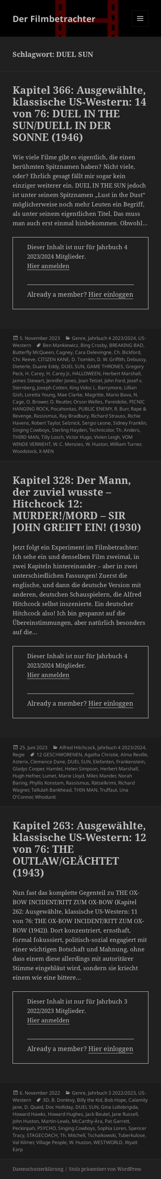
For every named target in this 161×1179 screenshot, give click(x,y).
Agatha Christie (101, 754)
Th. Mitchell (72, 1135)
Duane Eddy (46, 366)
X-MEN (46, 451)
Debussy (136, 359)
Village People (51, 1142)
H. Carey (34, 373)
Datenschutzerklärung (38, 1169)
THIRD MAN (26, 437)
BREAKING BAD (126, 345)
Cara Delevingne (93, 352)
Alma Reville (134, 754)
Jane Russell (125, 1114)
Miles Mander (101, 775)
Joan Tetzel (90, 380)
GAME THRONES (105, 366)
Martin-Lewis (55, 1121)
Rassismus (45, 415)
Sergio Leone (96, 423)
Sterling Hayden (69, 430)
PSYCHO (46, 1128)
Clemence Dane (47, 761)
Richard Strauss (108, 415)
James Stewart (28, 380)
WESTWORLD (108, 1142)
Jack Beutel (98, 1114)
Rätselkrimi (103, 782)
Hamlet (54, 768)
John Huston (26, 1121)
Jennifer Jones (61, 380)
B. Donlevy (63, 1100)
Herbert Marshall (122, 373)
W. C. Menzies (68, 444)
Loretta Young (40, 394)
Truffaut (108, 790)
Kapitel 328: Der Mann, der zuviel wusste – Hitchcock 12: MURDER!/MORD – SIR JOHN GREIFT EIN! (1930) (77, 503)
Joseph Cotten (52, 387)
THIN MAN (85, 790)
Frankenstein (130, 761)
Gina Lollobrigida (119, 1107)
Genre (79, 338)
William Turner (125, 444)
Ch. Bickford (127, 352)
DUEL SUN (72, 366)
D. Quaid (33, 1107)
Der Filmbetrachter (54, 18)
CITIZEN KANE (53, 359)
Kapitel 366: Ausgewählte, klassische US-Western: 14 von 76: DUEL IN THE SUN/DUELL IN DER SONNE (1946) (79, 113)
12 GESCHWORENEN (59, 754)
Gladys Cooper (28, 768)
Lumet (49, 775)
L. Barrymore (107, 387)
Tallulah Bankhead (51, 790)
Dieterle (21, 366)
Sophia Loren (111, 1128)
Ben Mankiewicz (60, 345)
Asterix (20, 761)
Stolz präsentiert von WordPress (105, 1169)
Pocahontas (63, 408)
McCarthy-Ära (87, 1121)
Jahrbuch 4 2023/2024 (112, 338)
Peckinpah (24, 1128)
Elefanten (103, 761)
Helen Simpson (81, 768)
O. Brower (37, 401)
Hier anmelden (48, 266)
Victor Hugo (78, 437)
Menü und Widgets (140, 26)
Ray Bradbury (74, 415)
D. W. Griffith (110, 359)
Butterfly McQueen (33, 352)
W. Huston (97, 444)
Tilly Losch (52, 437)
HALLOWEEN (86, 373)
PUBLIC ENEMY (95, 408)
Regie (19, 754)
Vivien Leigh (107, 437)
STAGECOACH (42, 1135)
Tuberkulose (131, 1135)
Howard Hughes (65, 1114)
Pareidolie (116, 401)
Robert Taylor (45, 423)
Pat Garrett (117, 1121)
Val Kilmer (23, 1142)
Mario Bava (118, 394)
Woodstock (25, 451)
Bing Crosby (93, 345)
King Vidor (80, 387)
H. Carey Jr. (58, 373)
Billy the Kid (89, 1100)
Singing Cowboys (31, 430)
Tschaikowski (102, 1135)
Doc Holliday (59, 1107)
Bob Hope (115, 1100)
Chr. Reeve (24, 359)
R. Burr (121, 408)
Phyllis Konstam (46, 782)
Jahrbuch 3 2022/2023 (112, 1093)
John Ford (114, 380)
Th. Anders (127, 430)
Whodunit (45, 797)
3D (46, 1100)
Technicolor (101, 430)
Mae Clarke (69, 394)
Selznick (71, 423)
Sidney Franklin (129, 423)
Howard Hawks (29, 1114)
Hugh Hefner (26, 775)
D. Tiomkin (83, 359)
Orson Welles (87, 401)
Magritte (94, 394)
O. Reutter (60, 401)
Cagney (64, 352)
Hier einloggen (110, 294)
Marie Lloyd (71, 775)
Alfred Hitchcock (77, 747)
